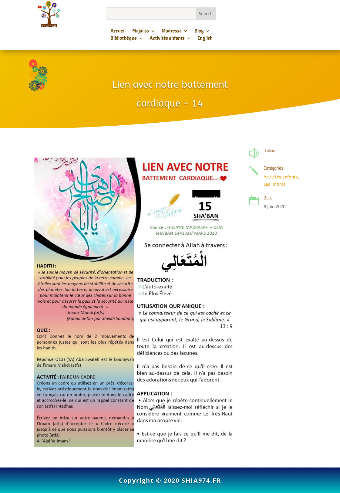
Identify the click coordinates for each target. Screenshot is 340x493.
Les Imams (274, 184)
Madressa (172, 32)
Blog (199, 32)
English (205, 39)
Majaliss (140, 32)
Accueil (118, 32)
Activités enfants (167, 39)
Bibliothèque (123, 39)
